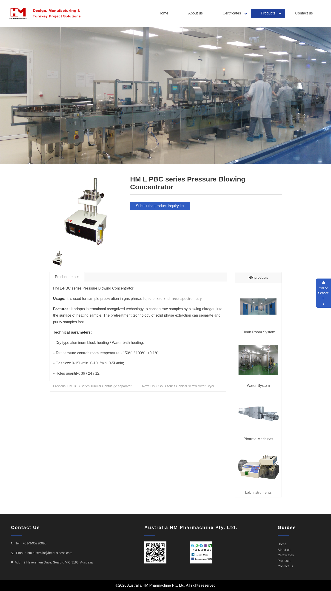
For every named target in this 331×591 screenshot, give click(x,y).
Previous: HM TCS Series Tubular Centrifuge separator (92, 386)
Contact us (304, 13)
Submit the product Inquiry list (160, 206)
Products (268, 13)
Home (163, 13)
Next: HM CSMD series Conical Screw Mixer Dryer (178, 386)
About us (195, 13)
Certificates (232, 13)
